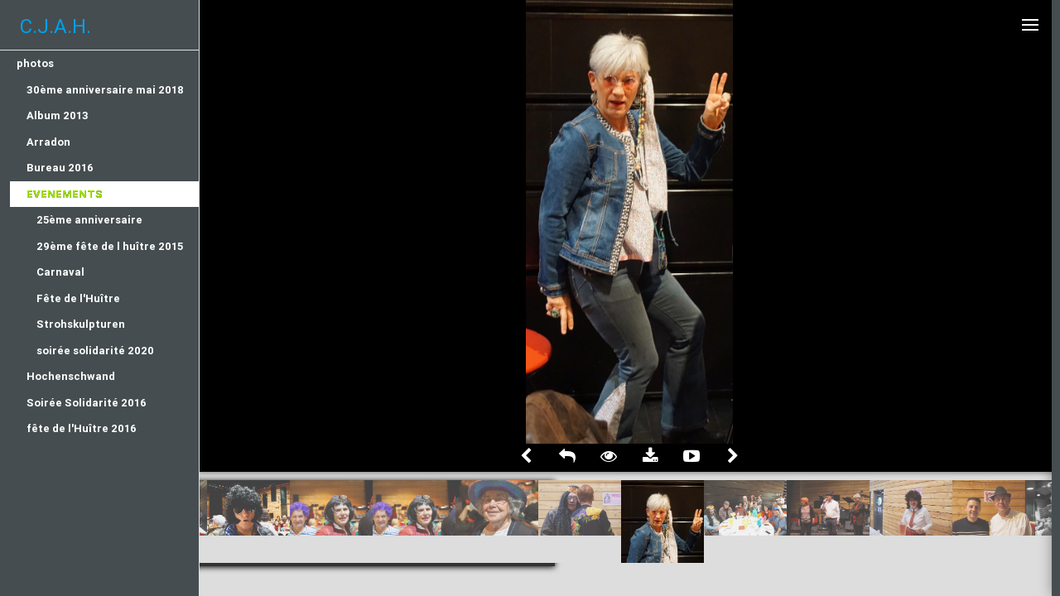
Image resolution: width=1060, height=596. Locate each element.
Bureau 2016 (60, 168)
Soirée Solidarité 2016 (86, 403)
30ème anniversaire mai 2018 (105, 90)
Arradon (48, 142)
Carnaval (60, 272)
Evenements (64, 194)
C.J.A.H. (55, 26)
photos (35, 63)
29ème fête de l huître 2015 (109, 246)
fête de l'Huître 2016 (81, 428)
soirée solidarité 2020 (95, 351)
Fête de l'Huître (78, 298)
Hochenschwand (70, 376)
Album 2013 (57, 115)
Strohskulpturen (80, 324)
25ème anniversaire (89, 220)
